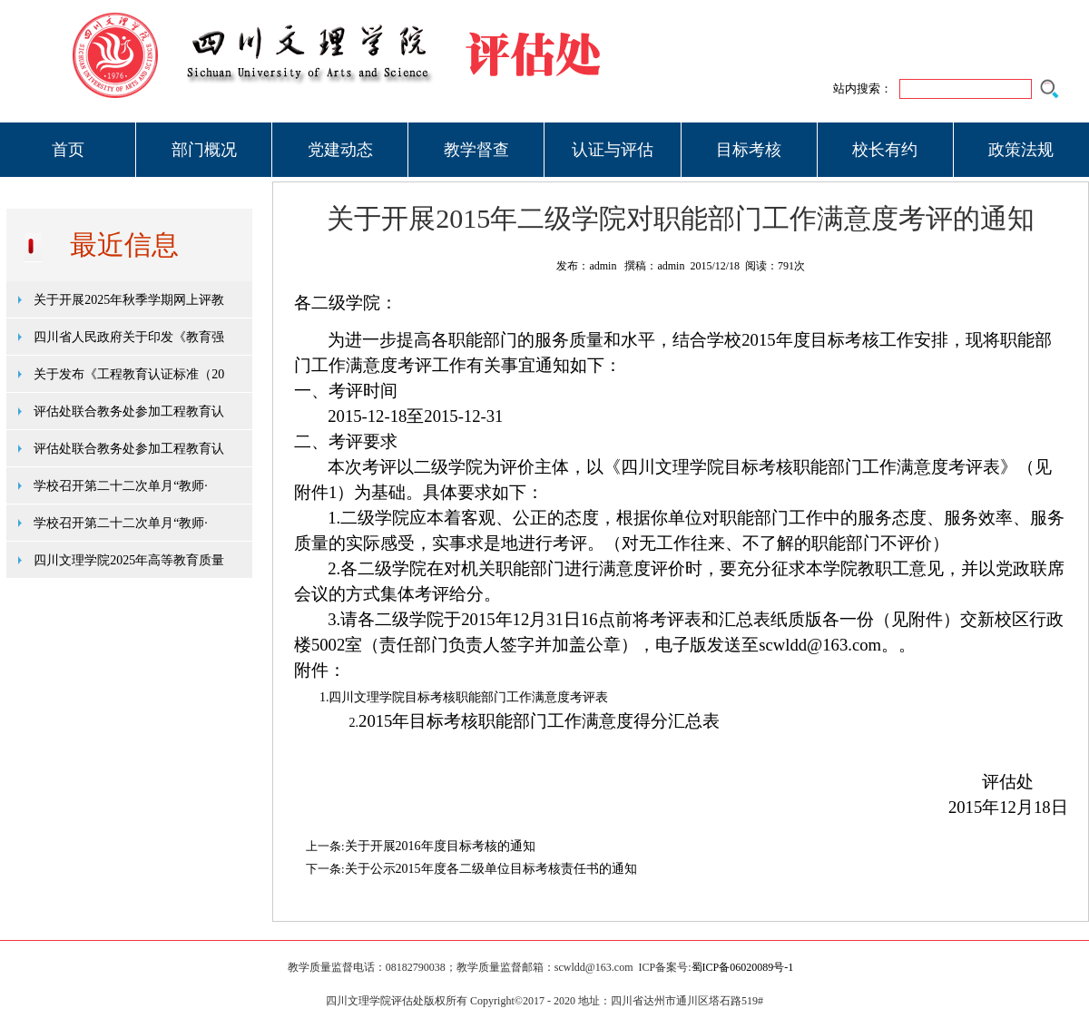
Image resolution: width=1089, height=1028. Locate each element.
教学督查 (476, 150)
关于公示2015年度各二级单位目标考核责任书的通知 (491, 869)
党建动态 (340, 150)
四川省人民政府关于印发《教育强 (129, 337)
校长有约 (884, 150)
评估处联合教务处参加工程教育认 (129, 411)
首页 (68, 150)
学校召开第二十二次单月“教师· (121, 486)
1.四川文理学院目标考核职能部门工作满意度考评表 (464, 697)
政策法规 (1021, 150)
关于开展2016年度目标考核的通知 (440, 846)
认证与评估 (612, 150)
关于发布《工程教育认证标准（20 (129, 374)
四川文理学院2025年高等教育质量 (129, 560)
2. (354, 722)
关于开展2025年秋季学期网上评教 (129, 300)
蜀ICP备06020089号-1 (743, 967)
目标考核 (748, 150)
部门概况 (204, 150)
